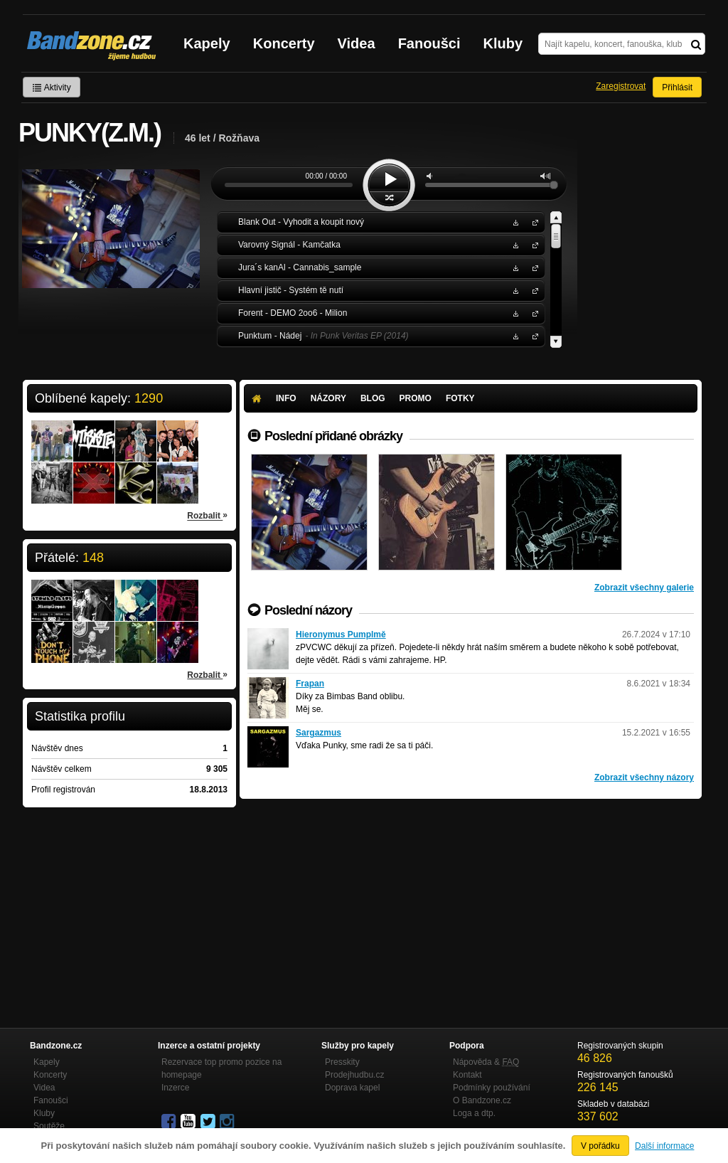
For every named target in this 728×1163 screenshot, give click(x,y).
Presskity (342, 1062)
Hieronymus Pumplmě (341, 634)
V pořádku (600, 1146)
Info (286, 398)
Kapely (206, 43)
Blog (372, 398)
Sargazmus (318, 733)
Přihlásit (677, 87)
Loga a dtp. (474, 1113)
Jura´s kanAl (532, 267)
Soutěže (49, 1126)
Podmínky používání (491, 1088)
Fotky (460, 398)
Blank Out (532, 221)
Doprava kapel (352, 1088)
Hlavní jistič (532, 290)
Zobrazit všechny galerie (644, 588)
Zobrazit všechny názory (644, 777)
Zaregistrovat (621, 86)
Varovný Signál (532, 244)
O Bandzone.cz (482, 1100)
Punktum (532, 335)
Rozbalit (207, 515)
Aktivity (51, 87)
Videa (356, 43)
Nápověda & (486, 1062)
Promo (416, 398)
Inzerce (175, 1088)
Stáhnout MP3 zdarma (514, 221)
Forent (532, 312)
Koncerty (284, 43)
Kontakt (467, 1075)
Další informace (664, 1146)
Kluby (503, 43)
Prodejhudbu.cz (354, 1075)
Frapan (310, 684)
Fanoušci (429, 43)
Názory (328, 398)
